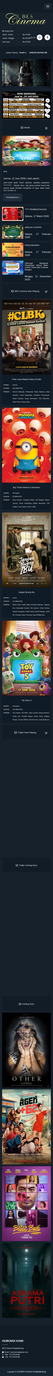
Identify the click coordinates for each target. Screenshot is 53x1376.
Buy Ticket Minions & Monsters (26, 487)
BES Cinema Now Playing (25, 291)
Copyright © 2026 (14, 1372)
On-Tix (32, 38)
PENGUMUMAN (32, 245)
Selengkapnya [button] (12, 197)
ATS (5, 171)
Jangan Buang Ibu (27, 592)
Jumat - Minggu (8, 38)
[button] (5, 73)
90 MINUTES (17, 496)
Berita (25, 127)
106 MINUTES (18, 388)
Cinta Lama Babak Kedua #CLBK (26, 379)
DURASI (6, 388)
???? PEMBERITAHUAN (36, 209)
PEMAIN (6, 392)
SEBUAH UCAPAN (33, 227)
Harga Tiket (7, 31)
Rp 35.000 (26, 38)
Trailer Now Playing (25, 732)
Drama (15, 385)
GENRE (6, 385)
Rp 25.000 (26, 35)
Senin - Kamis (7, 35)
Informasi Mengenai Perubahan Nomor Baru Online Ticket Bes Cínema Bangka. (36, 266)
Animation (16, 493)
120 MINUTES (18, 709)
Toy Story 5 (26, 700)
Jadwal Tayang (12, 52)
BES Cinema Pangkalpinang (33, 1372)
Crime (15, 598)
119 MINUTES (18, 601)
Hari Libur (6, 42)
